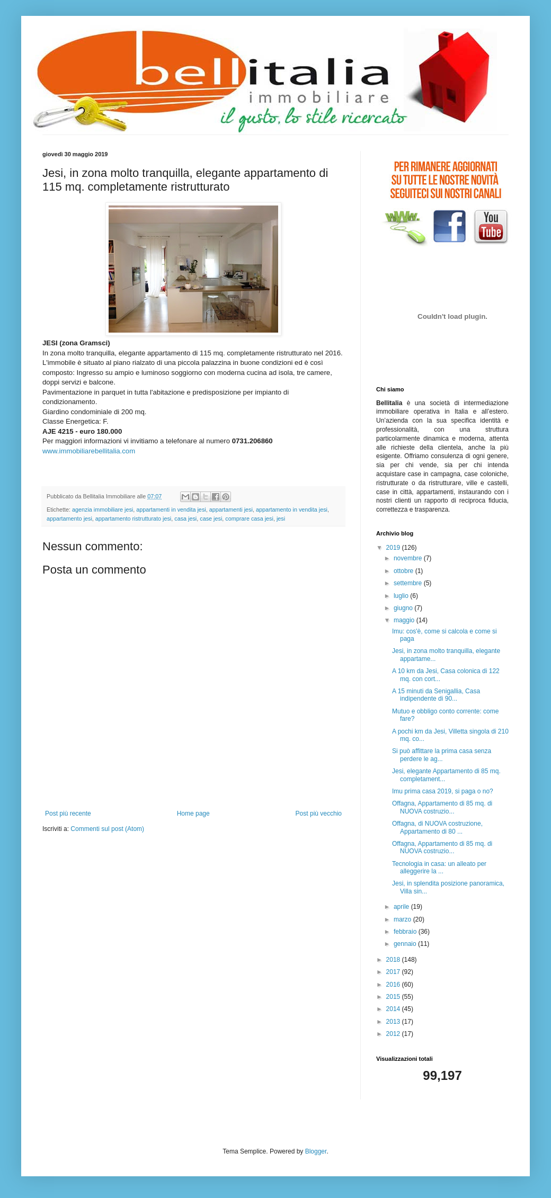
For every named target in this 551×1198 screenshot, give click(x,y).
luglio (402, 596)
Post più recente (68, 813)
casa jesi (185, 518)
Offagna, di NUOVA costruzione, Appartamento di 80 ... (437, 827)
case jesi (211, 518)
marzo (403, 919)
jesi (281, 518)
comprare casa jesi (249, 518)
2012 (394, 1034)
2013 (394, 1021)
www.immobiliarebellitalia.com (88, 451)
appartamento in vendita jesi (291, 509)
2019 (394, 547)
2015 (394, 996)
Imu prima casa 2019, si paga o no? (442, 791)
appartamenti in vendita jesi (171, 509)
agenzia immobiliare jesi (102, 509)
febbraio (406, 931)
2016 (394, 984)
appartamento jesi (69, 518)
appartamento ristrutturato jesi (133, 518)
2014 (394, 1009)
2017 (394, 972)
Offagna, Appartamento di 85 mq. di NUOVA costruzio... (442, 807)
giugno (404, 608)
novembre (409, 558)
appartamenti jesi (231, 509)
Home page (193, 813)
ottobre (404, 571)
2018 (394, 959)
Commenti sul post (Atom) (107, 829)
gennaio (406, 943)
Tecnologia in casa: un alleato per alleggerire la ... (439, 867)
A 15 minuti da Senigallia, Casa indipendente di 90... (436, 694)
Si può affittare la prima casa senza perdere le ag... (441, 754)
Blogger (316, 1151)
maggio (405, 620)
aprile (402, 906)
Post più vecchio (319, 813)
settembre (409, 583)
